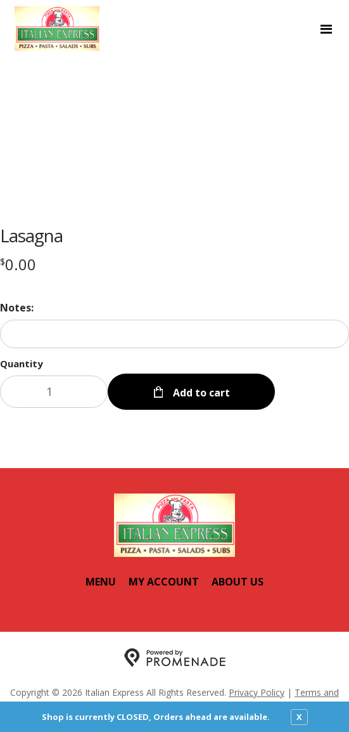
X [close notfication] (299, 716)
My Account (164, 582)
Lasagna (31, 235)
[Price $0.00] (18, 264)
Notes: (17, 308)
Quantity (21, 363)
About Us (237, 582)
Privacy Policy (256, 692)
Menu (101, 582)
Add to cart (200, 393)
